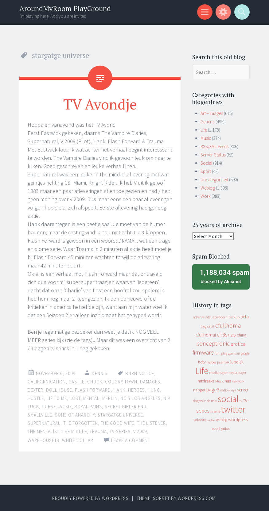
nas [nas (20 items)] (228, 381)
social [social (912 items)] (228, 399)
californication (47, 382)
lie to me (57, 398)
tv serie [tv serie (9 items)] (215, 411)
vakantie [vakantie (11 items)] (200, 419)
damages (150, 382)
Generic (208, 122)
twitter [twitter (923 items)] (233, 409)
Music (206, 138)
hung (154, 390)
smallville (40, 415)
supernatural (44, 423)
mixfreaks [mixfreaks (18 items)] (206, 381)
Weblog (208, 188)
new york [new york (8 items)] (238, 381)
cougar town (121, 382)
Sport (206, 171)
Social (206, 163)
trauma (98, 431)
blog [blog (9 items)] (203, 326)
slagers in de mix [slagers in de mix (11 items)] (205, 400)
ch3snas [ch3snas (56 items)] (226, 334)
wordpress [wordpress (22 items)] (238, 419)
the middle (74, 431)
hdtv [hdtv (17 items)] (202, 362)
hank (119, 390)
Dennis (99, 373)
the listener (151, 423)
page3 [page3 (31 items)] (212, 389)
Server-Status (213, 155)
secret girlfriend (125, 406)
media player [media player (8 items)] (237, 373)
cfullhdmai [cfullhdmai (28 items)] (206, 335)
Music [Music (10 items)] (219, 381)
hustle (36, 398)
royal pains (88, 406)
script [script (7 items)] (232, 390)
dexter (35, 390)
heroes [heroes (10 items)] (211, 362)
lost (75, 398)
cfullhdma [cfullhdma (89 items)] (228, 325)
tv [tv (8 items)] (241, 401)
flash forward (93, 390)
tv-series (120, 431)
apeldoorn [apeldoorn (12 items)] (220, 317)
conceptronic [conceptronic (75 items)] (213, 343)
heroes (136, 390)
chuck (94, 382)
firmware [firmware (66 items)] (203, 352)
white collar (77, 440)
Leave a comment (130, 440)
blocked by (223, 276)
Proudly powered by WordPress (90, 498)
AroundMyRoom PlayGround (65, 8)
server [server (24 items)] (243, 390)
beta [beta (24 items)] (244, 317)
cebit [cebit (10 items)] (210, 326)
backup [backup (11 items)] (234, 317)
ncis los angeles (140, 398)
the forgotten (80, 423)
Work (206, 196)
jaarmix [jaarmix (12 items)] (223, 362)
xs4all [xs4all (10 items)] (216, 428)
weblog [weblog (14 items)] (221, 419)
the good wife (117, 423)
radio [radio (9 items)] (224, 390)
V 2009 (140, 431)
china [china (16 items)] (241, 335)
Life (204, 130)
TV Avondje (100, 103)
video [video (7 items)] (211, 420)
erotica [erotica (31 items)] (238, 344)
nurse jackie (57, 406)
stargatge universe (120, 415)
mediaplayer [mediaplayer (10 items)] (218, 372)
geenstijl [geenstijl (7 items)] (234, 353)
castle (76, 382)
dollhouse (59, 390)
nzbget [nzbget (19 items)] (199, 390)
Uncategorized (214, 179)
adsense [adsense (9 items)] (199, 317)
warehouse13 (43, 440)
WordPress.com (197, 498)
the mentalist (43, 431)
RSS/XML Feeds (214, 146)
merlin (110, 398)
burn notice (139, 373)
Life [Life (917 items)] (201, 370)
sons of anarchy (75, 415)
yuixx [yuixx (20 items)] (225, 428)
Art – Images (212, 113)
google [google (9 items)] (245, 353)
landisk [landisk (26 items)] (237, 362)
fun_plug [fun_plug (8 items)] (221, 353)
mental (91, 398)
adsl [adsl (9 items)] (208, 317)
